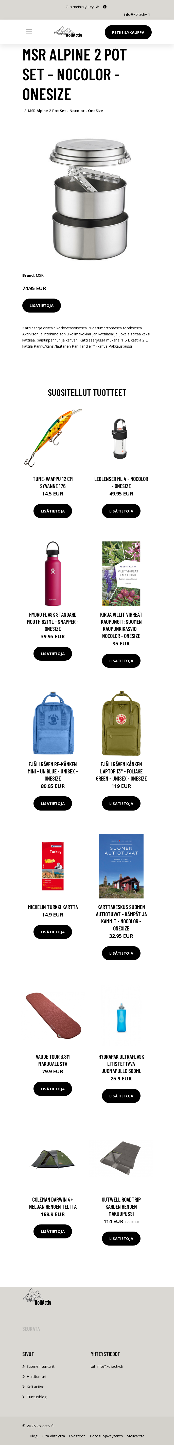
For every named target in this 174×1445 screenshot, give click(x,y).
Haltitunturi (36, 1376)
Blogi (34, 1435)
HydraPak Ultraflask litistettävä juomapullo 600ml (121, 1063)
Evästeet (77, 1435)
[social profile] (105, 7)
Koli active (35, 1386)
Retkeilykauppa (128, 32)
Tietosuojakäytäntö (106, 1435)
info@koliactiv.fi (137, 14)
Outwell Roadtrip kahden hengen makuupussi (121, 1206)
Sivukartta (135, 1435)
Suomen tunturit (41, 1366)
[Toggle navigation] (29, 32)
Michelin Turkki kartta (53, 907)
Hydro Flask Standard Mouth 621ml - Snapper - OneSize (53, 621)
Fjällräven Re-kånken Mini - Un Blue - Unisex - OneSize (53, 771)
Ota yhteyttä (53, 1435)
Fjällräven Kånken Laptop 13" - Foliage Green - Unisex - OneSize (121, 771)
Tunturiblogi (37, 1396)
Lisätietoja (42, 305)
